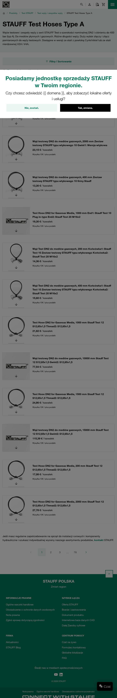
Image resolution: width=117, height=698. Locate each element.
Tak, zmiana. (85, 107)
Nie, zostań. (32, 107)
